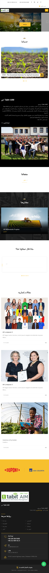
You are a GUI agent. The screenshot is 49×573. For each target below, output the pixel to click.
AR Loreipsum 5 (8, 332)
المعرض (29, 521)
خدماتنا (29, 523)
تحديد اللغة (43, 6)
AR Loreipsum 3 (8, 384)
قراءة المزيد (5, 123)
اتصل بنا (29, 529)
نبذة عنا (4, 521)
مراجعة (25, 24)
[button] (2, 22)
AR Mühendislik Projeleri (11, 229)
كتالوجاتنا (5, 523)
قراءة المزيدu (42, 510)
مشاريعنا (5, 526)
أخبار (4, 529)
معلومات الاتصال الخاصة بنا (24, 567)
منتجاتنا (29, 526)
